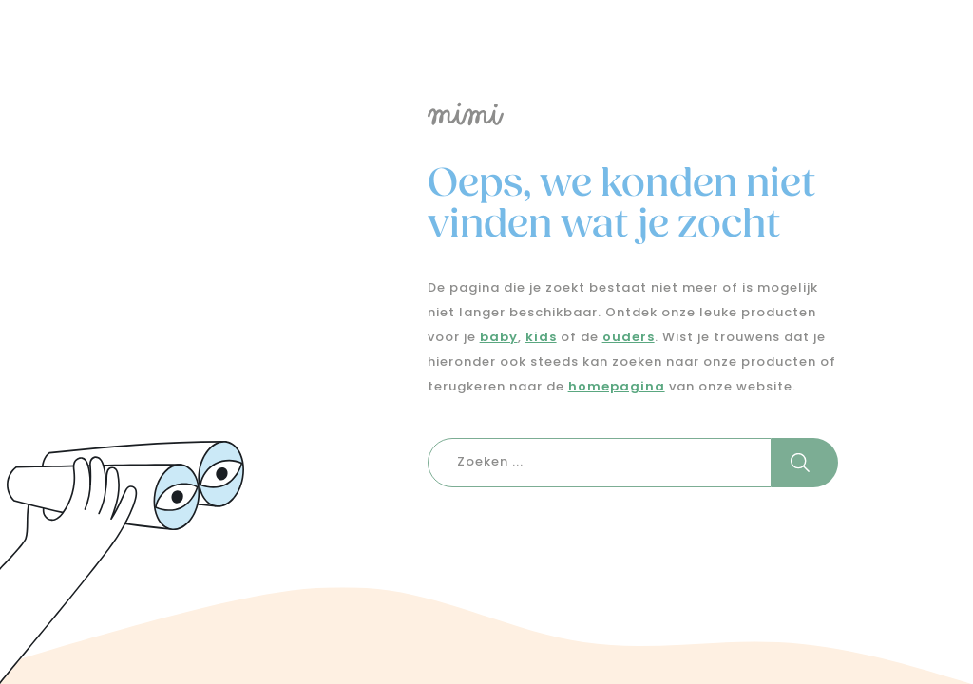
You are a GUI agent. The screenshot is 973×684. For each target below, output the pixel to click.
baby (499, 338)
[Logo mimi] (610, 114)
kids (541, 338)
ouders (628, 338)
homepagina (616, 387)
